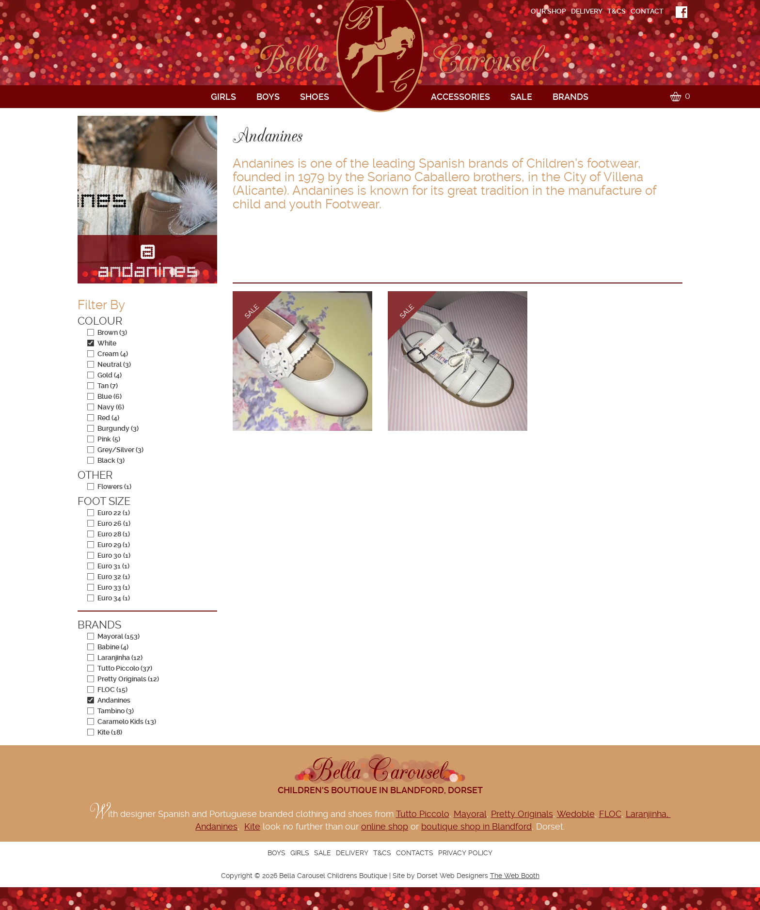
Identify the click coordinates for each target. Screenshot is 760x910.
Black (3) (106, 460)
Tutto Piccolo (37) (119, 668)
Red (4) (103, 418)
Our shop (548, 11)
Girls (223, 97)
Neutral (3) (109, 364)
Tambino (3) (110, 711)
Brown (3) (107, 332)
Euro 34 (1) (108, 598)
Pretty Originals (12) (123, 679)
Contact (647, 11)
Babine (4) (107, 647)
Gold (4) (104, 375)
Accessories (460, 97)
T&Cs (616, 11)
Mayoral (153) (113, 636)
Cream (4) (107, 354)
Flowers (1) (109, 486)
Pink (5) (103, 439)
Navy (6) (105, 407)
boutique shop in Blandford (476, 826)
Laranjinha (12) (114, 657)
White (101, 343)
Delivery (586, 11)
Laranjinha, (648, 814)
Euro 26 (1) (108, 523)
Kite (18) (104, 732)
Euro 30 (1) (108, 555)
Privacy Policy (465, 853)
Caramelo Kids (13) (121, 721)
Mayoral (470, 814)
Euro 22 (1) (108, 513)
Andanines (108, 700)
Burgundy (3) (113, 428)
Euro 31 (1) (108, 566)
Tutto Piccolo (422, 814)
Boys (268, 97)
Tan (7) (102, 386)
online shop (384, 826)
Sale (521, 97)
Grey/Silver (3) (115, 450)
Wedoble (576, 814)
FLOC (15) (107, 689)
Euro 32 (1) (108, 577)
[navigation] (508, 11)
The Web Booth (514, 875)
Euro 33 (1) (108, 587)
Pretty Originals (522, 814)
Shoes (314, 97)
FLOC (610, 814)
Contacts (414, 853)
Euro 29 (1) (108, 545)
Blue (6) (104, 396)
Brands (570, 97)
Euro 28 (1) (108, 534)
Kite (252, 826)
